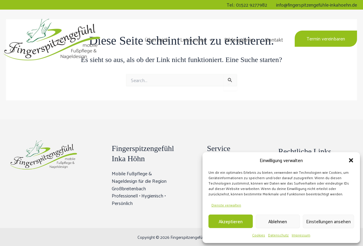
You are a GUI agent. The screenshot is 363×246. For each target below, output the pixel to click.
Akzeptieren (231, 221)
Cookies (258, 235)
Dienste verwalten (226, 205)
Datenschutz (278, 235)
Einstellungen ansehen (328, 221)
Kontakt (274, 38)
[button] (351, 160)
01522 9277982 (251, 4)
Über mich (160, 38)
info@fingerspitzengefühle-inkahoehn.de (316, 4)
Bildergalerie (240, 38)
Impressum (301, 235)
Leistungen (198, 38)
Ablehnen (277, 221)
